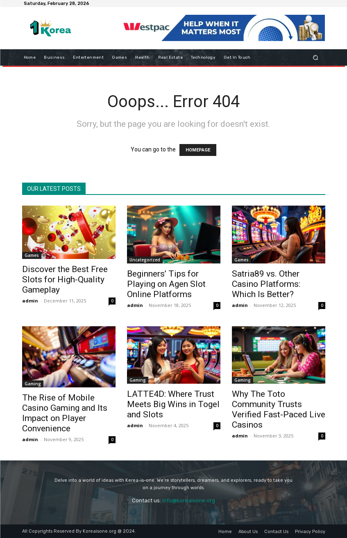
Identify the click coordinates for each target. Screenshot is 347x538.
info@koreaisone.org (188, 500)
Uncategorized (144, 260)
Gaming (33, 384)
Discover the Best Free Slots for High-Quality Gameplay (65, 279)
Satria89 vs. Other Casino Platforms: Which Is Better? (266, 284)
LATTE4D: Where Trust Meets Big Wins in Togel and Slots (173, 404)
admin (30, 301)
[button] (315, 57)
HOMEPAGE (198, 150)
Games (32, 255)
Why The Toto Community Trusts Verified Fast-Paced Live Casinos (278, 409)
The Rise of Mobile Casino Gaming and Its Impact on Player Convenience (64, 413)
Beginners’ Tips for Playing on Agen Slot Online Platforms (166, 284)
